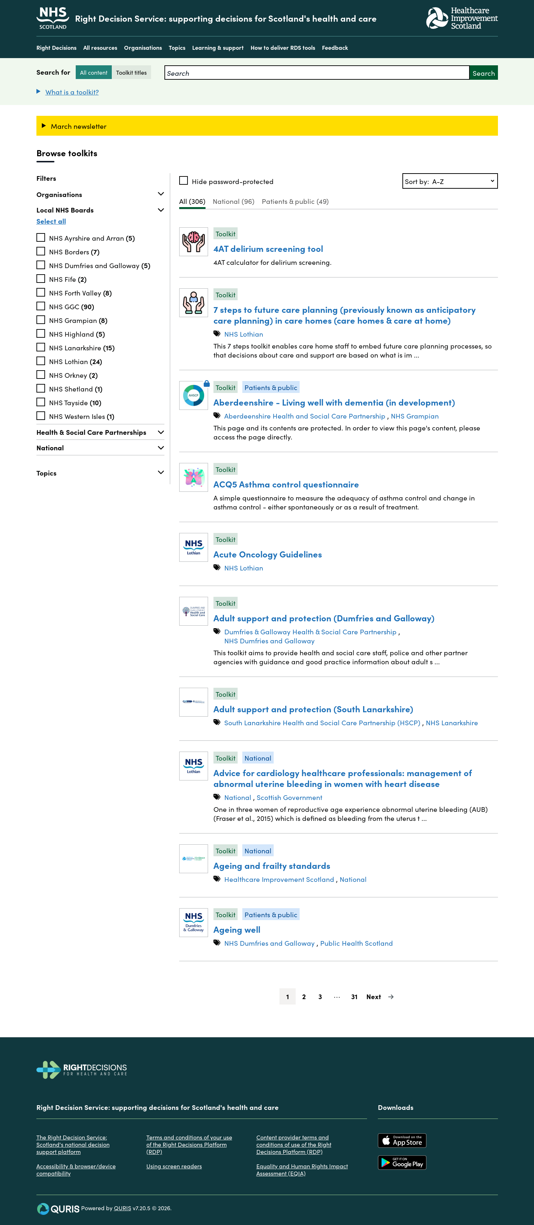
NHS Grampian (78, 319)
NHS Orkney (73, 374)
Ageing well (236, 929)
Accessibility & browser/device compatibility (76, 1169)
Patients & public (295, 201)
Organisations (143, 47)
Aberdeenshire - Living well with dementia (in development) (334, 402)
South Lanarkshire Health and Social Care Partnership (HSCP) (322, 722)
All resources (100, 47)
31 (357, 996)
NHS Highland (77, 333)
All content (93, 72)
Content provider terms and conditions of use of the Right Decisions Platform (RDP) (293, 1144)
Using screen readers (174, 1165)
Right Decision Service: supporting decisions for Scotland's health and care (226, 18)
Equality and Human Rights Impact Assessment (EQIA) (302, 1169)
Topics (177, 47)
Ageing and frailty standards (271, 865)
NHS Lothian (75, 361)
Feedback (335, 47)
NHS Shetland (75, 388)
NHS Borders (74, 251)
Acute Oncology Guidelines (267, 554)
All (192, 201)
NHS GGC (71, 306)
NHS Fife (68, 278)
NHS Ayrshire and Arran (92, 237)
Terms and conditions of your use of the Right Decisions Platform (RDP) (189, 1144)
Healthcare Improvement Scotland (279, 879)
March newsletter (78, 125)
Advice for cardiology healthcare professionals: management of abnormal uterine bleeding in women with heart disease (342, 777)
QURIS (122, 1208)
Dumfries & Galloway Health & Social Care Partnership (310, 631)
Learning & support (218, 47)
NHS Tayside (75, 402)
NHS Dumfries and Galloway (99, 265)
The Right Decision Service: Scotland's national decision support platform (73, 1144)
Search (484, 73)
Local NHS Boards (100, 210)
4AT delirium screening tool (268, 248)
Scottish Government (289, 797)
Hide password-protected (233, 181)
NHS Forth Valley (80, 292)
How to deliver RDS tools (283, 47)
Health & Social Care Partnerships (100, 432)
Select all (51, 221)
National (100, 447)
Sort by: (418, 181)
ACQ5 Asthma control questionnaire (286, 484)
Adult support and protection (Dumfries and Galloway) (323, 618)
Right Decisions (56, 47)
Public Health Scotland (356, 943)
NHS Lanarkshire (82, 347)
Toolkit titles (131, 72)
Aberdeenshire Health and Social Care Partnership (304, 415)
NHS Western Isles (81, 415)
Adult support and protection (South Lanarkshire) (313, 708)
